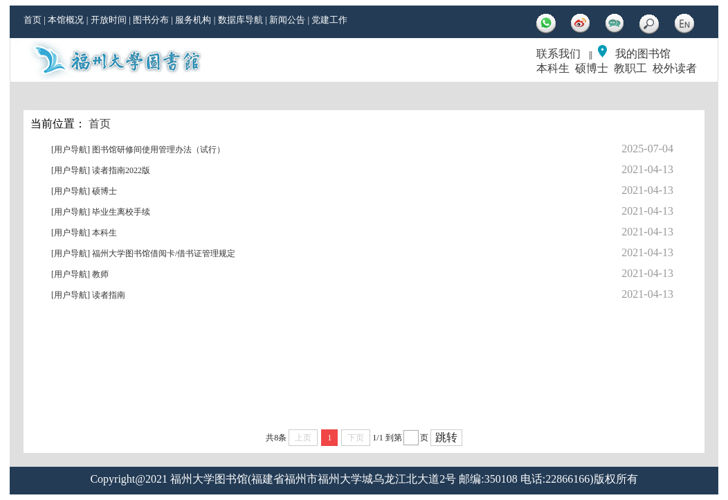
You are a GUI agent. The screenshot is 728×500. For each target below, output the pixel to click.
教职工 (630, 68)
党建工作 (329, 20)
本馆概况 (66, 20)
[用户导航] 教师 (80, 274)
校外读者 (675, 68)
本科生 (553, 68)
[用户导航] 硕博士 (84, 191)
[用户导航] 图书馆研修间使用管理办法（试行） (138, 149)
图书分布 (151, 20)
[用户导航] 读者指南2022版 (100, 170)
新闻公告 (287, 20)
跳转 (446, 437)
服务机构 (193, 20)
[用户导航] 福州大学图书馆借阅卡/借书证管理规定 (143, 253)
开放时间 (109, 20)
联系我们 (558, 54)
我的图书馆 (643, 54)
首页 (33, 20)
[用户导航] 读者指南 (88, 295)
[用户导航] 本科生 (84, 233)
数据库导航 (240, 20)
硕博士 (591, 68)
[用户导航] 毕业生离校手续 (100, 212)
